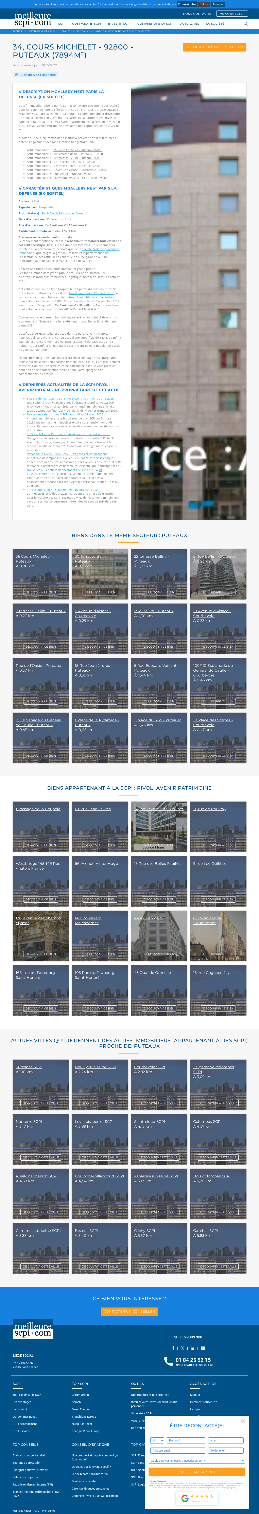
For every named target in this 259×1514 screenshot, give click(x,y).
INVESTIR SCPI (119, 23)
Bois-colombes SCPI (211, 1176)
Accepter (218, 4)
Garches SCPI (205, 1230)
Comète (77, 1402)
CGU (36, 1510)
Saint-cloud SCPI (149, 1121)
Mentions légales (22, 1510)
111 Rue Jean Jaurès (93, 809)
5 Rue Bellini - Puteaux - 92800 (74, 162)
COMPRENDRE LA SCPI (155, 23)
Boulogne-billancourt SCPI (99, 1176)
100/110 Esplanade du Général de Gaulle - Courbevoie (213, 670)
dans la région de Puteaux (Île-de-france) (47, 110)
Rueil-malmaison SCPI (36, 1176)
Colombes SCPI (207, 1121)
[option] (188, 301)
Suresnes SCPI (29, 1067)
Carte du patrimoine (143, 1428)
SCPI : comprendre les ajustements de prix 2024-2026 (63, 490)
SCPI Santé (138, 1470)
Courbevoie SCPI (149, 1067)
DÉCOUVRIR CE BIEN (40, 592)
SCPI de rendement (25, 1424)
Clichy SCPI (144, 1230)
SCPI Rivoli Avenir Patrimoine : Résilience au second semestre (68, 434)
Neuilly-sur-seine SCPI (95, 1067)
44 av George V (148, 918)
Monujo (195, 1395)
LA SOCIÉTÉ (215, 23)
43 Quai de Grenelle (152, 972)
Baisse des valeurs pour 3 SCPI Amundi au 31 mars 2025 (65, 414)
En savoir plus (187, 4)
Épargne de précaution (27, 1462)
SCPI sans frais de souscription (151, 1462)
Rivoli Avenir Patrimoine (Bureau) (63, 213)
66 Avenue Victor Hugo (96, 863)
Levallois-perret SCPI (94, 1121)
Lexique (195, 1409)
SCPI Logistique (141, 1484)
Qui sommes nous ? (25, 1416)
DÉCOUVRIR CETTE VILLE (41, 1103)
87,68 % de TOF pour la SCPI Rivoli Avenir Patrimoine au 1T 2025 (70, 398)
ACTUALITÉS (189, 23)
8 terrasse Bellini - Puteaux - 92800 (77, 166)
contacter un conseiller (129, 1312)
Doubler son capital (84, 1481)
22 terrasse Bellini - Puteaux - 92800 (77, 158)
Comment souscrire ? (203, 1402)
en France (83, 110)
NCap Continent (82, 1424)
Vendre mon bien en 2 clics (148, 1420)
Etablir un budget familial (29, 1455)
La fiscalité (20, 1409)
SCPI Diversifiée (141, 1477)
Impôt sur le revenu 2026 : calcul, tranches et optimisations (67, 454)
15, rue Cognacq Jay (211, 972)
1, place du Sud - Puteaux (157, 720)
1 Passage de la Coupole (38, 809)
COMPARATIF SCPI (86, 23)
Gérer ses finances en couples (90, 1488)
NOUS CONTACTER (197, 14)
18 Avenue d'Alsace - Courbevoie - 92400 (80, 178)
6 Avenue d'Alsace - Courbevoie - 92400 (80, 170)
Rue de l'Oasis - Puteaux (38, 665)
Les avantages (22, 1402)
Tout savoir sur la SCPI (27, 1395)
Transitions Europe (84, 1416)
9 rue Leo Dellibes (210, 863)
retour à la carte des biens (214, 47)
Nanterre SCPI (29, 1121)
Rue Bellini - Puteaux (154, 611)
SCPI (62, 23)
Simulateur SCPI (141, 1413)
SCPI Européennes (142, 1455)
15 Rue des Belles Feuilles (158, 863)
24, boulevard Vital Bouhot (159, 809)
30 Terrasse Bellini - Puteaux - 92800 (78, 154)
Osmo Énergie (80, 1409)
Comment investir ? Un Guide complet (95, 1496)
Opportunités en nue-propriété (150, 1395)
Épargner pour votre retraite (30, 1470)
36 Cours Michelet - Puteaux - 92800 (77, 150)
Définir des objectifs (25, 1477)
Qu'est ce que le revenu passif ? (91, 1467)
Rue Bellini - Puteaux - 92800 (72, 174)
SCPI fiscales (21, 1431)
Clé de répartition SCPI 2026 (90, 1474)
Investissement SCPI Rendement (92, 293)
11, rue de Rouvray (209, 809)
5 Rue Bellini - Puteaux (214, 556)
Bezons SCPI (86, 1230)
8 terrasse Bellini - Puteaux (41, 611)
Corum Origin (80, 1395)
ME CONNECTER (232, 14)
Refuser (204, 4)
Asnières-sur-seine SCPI (156, 1176)
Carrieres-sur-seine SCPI (38, 1230)
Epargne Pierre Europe (86, 1431)
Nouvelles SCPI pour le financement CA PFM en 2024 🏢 (64, 470)
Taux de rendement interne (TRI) (33, 1484)
